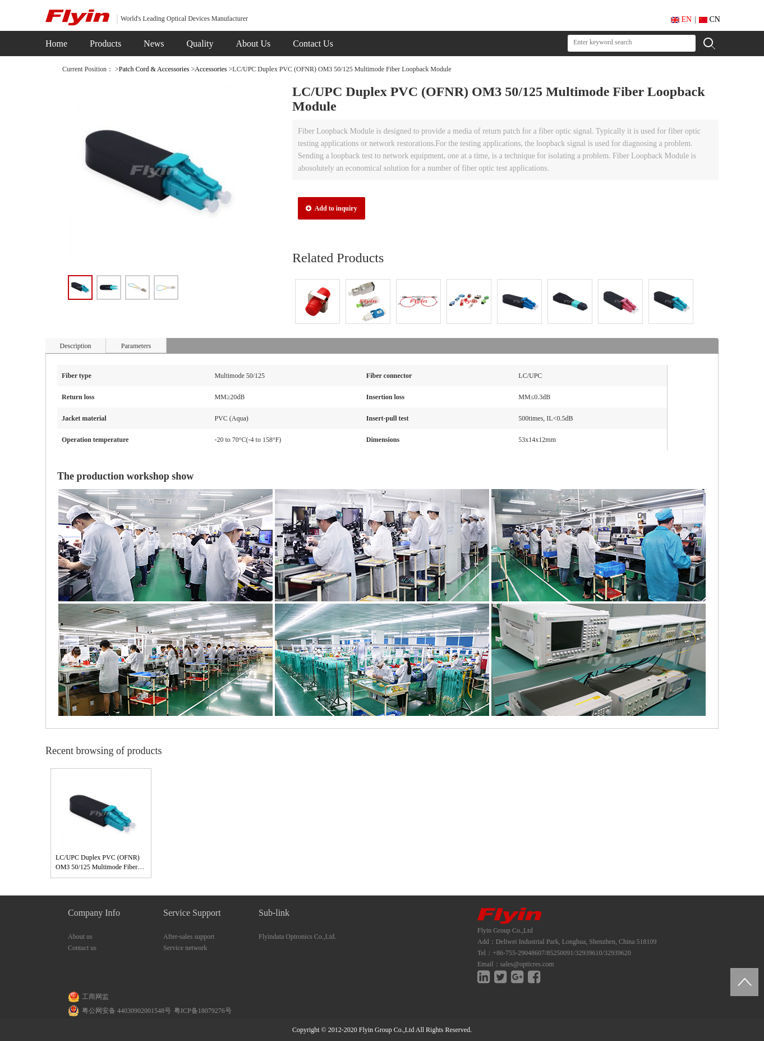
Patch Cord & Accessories (154, 69)
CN (709, 19)
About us (80, 936)
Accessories (211, 69)
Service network (185, 948)
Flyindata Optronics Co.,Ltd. (297, 936)
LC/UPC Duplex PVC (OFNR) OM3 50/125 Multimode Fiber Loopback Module (98, 866)
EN (681, 19)
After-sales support (188, 936)
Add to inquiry (331, 208)
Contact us (82, 948)
